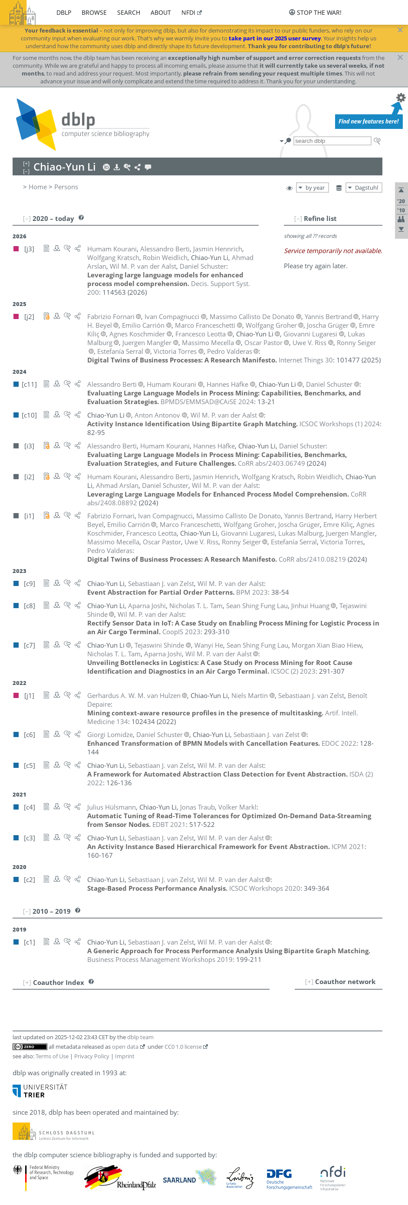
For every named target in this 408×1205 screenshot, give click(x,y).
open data (125, 1046)
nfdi (188, 12)
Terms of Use (52, 1056)
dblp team (140, 1037)
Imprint (125, 1056)
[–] (298, 218)
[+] (309, 981)
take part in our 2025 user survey (275, 38)
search (128, 12)
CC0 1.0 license (183, 1046)
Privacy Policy (91, 1056)
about (161, 12)
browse (94, 12)
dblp (63, 12)
